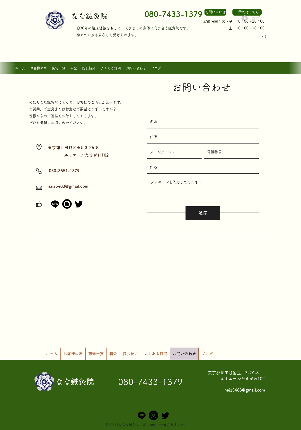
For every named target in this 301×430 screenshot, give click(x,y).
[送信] (203, 213)
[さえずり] (79, 204)
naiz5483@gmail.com (68, 186)
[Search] (264, 37)
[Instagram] (67, 204)
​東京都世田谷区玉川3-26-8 (233, 373)
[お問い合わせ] (215, 12)
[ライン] (55, 204)
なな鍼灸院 (89, 16)
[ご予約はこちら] (247, 12)
